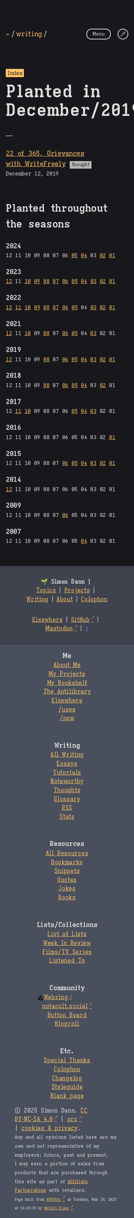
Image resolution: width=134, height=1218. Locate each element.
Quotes (67, 880)
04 (84, 255)
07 (56, 281)
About (64, 599)
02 (103, 255)
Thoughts (67, 790)
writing (29, 33)
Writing (37, 599)
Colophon (94, 599)
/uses (66, 709)
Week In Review (67, 943)
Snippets (67, 871)
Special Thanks (67, 1060)
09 (37, 281)
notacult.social (65, 1006)
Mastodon (59, 628)
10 (28, 281)
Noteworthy (67, 781)
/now (67, 718)
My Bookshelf (67, 683)
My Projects (67, 674)
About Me (66, 665)
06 (65, 281)
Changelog (67, 1078)
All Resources (67, 853)
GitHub (80, 620)
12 (9, 281)
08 (46, 281)
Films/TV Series (67, 952)
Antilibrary (67, 691)
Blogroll (67, 1023)
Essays (66, 763)
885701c (53, 1199)
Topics (46, 590)
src (72, 1119)
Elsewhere (47, 620)
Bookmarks (67, 862)
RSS (67, 808)
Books (66, 897)
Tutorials (67, 772)
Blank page (67, 1096)
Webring (52, 997)
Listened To (67, 960)
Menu (99, 34)
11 (18, 307)
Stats (66, 816)
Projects (77, 590)
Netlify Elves (56, 1208)
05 (74, 255)
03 (93, 281)
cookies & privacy (49, 1128)
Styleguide (67, 1087)
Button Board (67, 1015)
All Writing (67, 754)
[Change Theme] (123, 34)
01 (112, 255)
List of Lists (66, 934)
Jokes (66, 888)
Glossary (67, 799)
